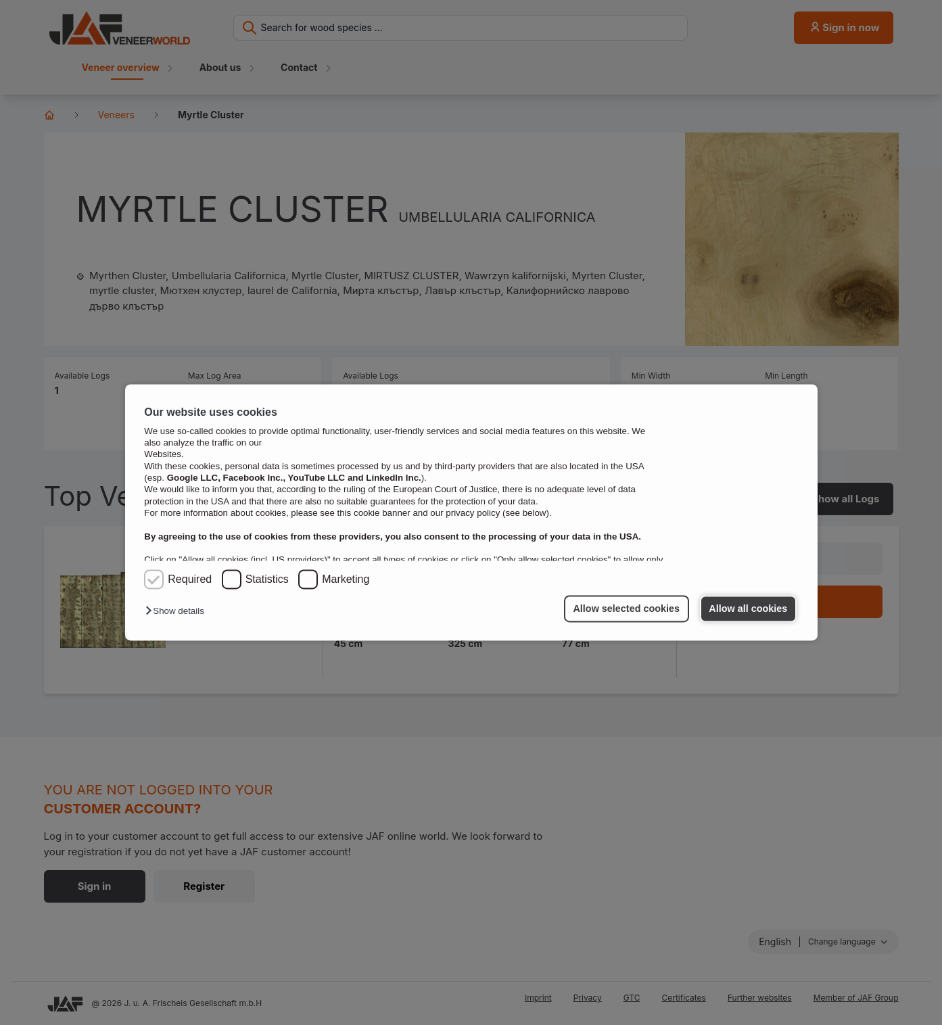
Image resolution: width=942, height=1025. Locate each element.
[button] (178, 611)
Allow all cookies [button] (748, 608)
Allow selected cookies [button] (626, 608)
